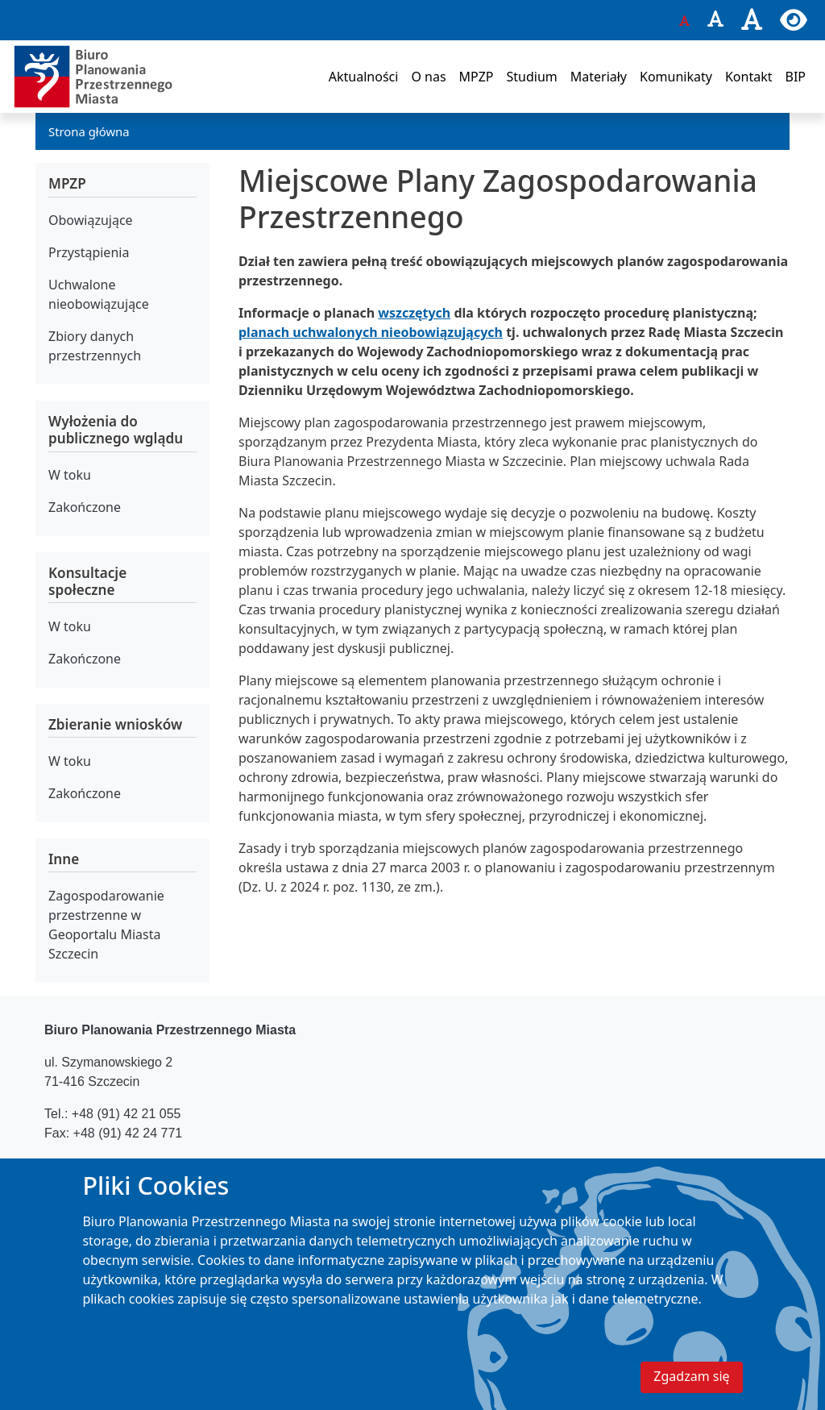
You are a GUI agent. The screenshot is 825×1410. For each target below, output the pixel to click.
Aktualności (364, 76)
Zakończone (84, 507)
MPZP (476, 76)
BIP (795, 76)
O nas (428, 76)
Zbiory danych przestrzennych (94, 345)
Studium (531, 76)
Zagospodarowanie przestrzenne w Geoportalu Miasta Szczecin (106, 925)
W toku (69, 475)
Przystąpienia (88, 252)
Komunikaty (676, 76)
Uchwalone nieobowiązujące (98, 294)
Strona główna (89, 131)
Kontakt (749, 76)
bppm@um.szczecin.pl (153, 1165)
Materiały (598, 76)
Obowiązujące (90, 220)
